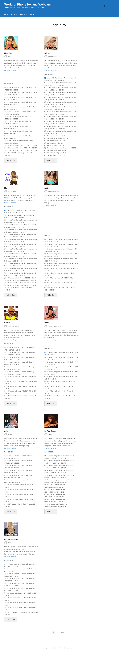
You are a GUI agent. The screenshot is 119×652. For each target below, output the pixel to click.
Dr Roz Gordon (50, 431)
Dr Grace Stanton (11, 539)
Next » (63, 632)
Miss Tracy (8, 53)
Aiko (6, 431)
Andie (46, 188)
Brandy (7, 323)
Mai (5, 188)
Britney (47, 53)
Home (6, 14)
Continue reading (10, 70)
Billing (32, 14)
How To (22, 14)
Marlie (47, 323)
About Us (14, 14)
